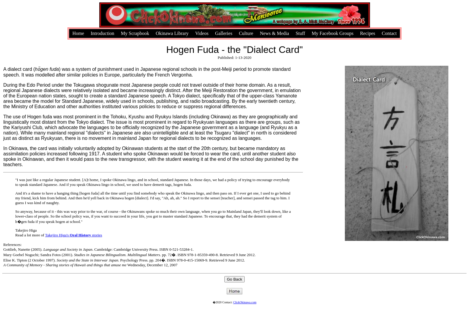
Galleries (223, 33)
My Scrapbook (135, 33)
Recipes (367, 33)
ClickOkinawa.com (244, 302)
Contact (389, 33)
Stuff (300, 33)
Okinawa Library (172, 33)
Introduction (102, 33)
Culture (246, 33)
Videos (201, 33)
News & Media (274, 33)
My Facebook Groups (333, 33)
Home (78, 33)
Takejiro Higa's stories (73, 235)
